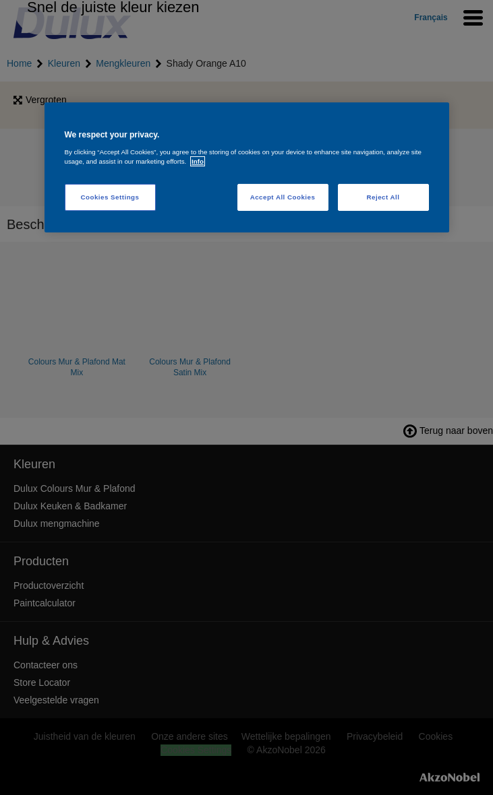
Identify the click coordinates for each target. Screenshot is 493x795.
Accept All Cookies (283, 197)
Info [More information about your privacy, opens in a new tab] (198, 161)
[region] (247, 167)
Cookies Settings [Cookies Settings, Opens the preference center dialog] (110, 197)
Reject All (383, 197)
